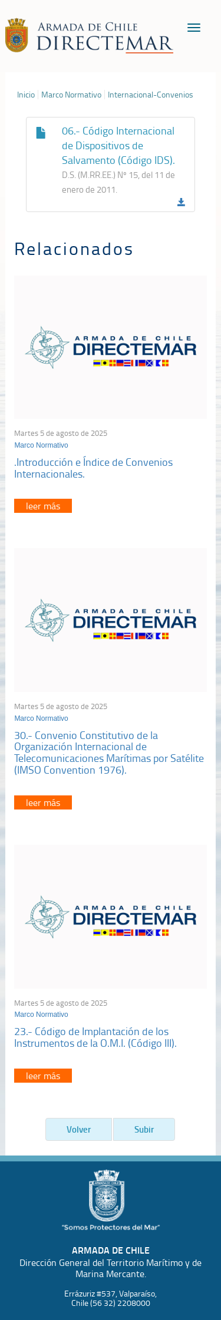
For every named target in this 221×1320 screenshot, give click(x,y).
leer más (43, 505)
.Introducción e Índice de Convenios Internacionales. (93, 468)
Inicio (26, 94)
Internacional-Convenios (150, 94)
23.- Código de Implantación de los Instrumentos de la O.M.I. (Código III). (95, 1037)
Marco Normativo (71, 94)
